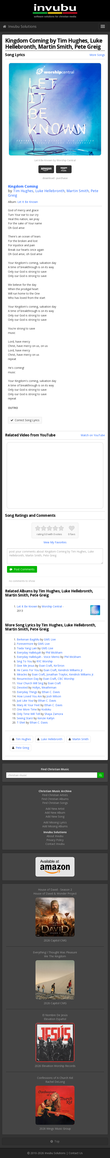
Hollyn (36, 687)
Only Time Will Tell (28, 714)
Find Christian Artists (55, 795)
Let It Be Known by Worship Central (55, 160)
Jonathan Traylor (56, 674)
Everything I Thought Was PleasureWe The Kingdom (55, 954)
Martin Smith (78, 190)
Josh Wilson (53, 696)
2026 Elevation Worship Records (55, 1066)
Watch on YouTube (93, 435)
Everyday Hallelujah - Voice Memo (38, 657)
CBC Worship (66, 679)
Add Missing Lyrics (55, 822)
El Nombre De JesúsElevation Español (55, 1017)
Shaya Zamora (53, 714)
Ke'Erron (59, 665)
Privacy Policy (55, 840)
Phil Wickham (54, 652)
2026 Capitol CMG (55, 940)
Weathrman (49, 687)
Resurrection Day (28, 679)
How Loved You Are (29, 696)
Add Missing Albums (55, 826)
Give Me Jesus (26, 665)
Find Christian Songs (55, 803)
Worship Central (52, 606)
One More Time (27, 709)
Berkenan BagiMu (28, 639)
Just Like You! (25, 700)
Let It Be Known (27, 202)
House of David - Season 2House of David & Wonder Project (55, 891)
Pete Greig (22, 748)
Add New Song (55, 816)
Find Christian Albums (55, 799)
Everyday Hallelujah (29, 652)
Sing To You (24, 661)
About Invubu (55, 836)
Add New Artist (55, 809)
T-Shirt (21, 722)
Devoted (22, 687)
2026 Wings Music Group (55, 1128)
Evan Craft (45, 665)
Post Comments (22, 569)
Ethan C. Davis (51, 692)
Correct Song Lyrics (25, 420)
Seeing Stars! (25, 718)
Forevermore (25, 644)
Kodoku (46, 709)
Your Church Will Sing (30, 683)
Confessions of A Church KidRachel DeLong (55, 1080)
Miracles (22, 674)
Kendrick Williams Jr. (70, 670)
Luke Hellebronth (50, 190)
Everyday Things (27, 692)
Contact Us (76, 1153)
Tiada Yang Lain (27, 648)
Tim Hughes (23, 190)
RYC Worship (44, 661)
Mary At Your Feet (28, 705)
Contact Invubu (55, 844)
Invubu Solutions (19, 26)
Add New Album (55, 812)
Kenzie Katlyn (45, 718)
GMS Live (50, 639)
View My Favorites (55, 542)
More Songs (97, 55)
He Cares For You (28, 670)
